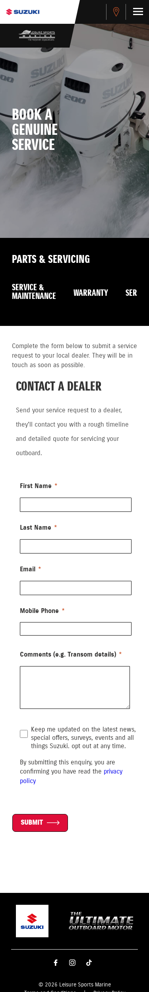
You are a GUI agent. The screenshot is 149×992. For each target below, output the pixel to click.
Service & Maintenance (34, 292)
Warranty (91, 293)
